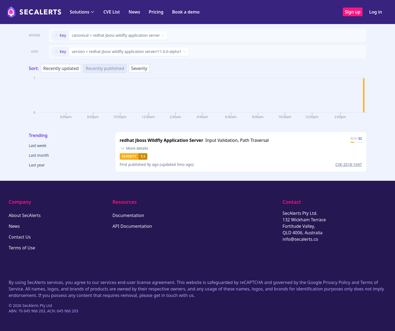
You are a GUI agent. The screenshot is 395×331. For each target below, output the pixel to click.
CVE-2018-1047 (348, 164)
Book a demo (186, 12)
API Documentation (132, 226)
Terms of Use (22, 248)
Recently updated (61, 68)
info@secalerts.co (300, 239)
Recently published (105, 68)
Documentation (128, 215)
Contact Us (20, 237)
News (134, 12)
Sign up (353, 12)
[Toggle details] (134, 148)
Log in (375, 12)
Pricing (156, 12)
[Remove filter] (56, 35)
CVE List (111, 12)
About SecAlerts (25, 215)
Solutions (82, 12)
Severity (139, 68)
